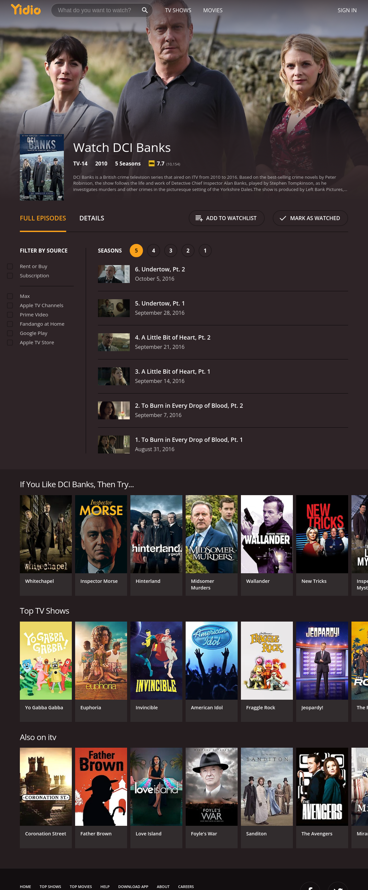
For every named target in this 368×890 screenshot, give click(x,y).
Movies (213, 10)
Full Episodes (43, 217)
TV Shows (178, 10)
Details (91, 217)
